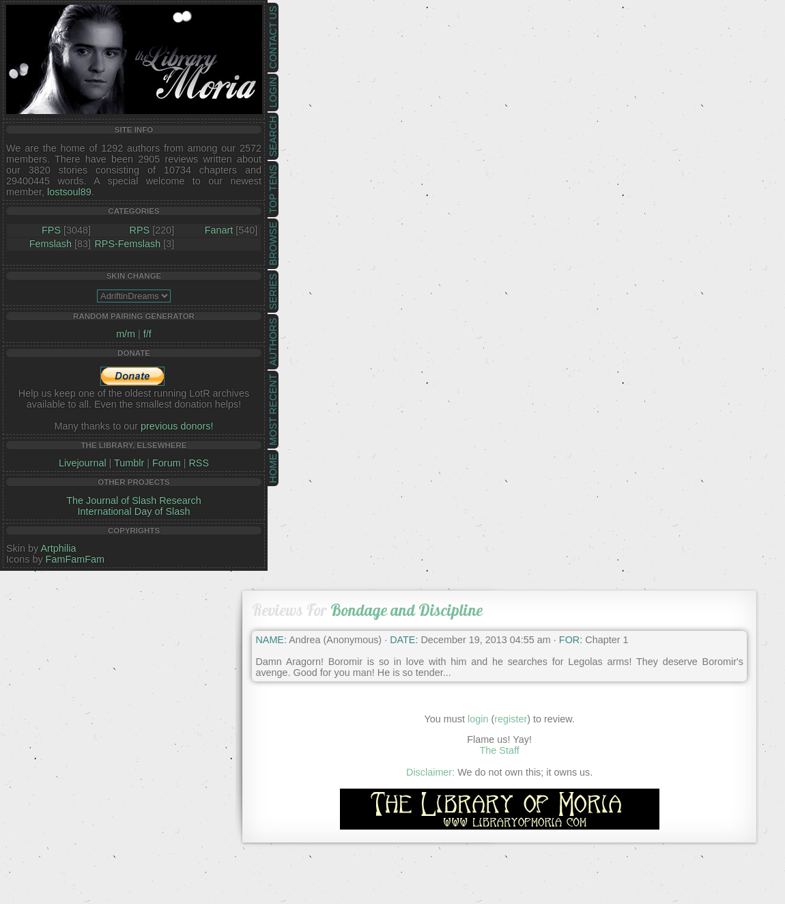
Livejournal (82, 462)
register (510, 719)
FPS (51, 230)
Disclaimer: (430, 772)
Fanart (219, 230)
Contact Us (273, 37)
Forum (166, 462)
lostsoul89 (69, 191)
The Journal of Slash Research (133, 500)
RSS (198, 462)
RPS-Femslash (127, 243)
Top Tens (273, 189)
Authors (273, 341)
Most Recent (273, 409)
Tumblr (129, 462)
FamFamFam (75, 559)
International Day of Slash (134, 511)
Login (273, 92)
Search (273, 136)
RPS (140, 230)
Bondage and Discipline (406, 610)
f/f (147, 333)
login (478, 719)
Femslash (50, 243)
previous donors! (177, 426)
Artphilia (58, 548)
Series (273, 292)
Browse (273, 244)
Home (273, 468)
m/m (125, 333)
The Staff (499, 750)
